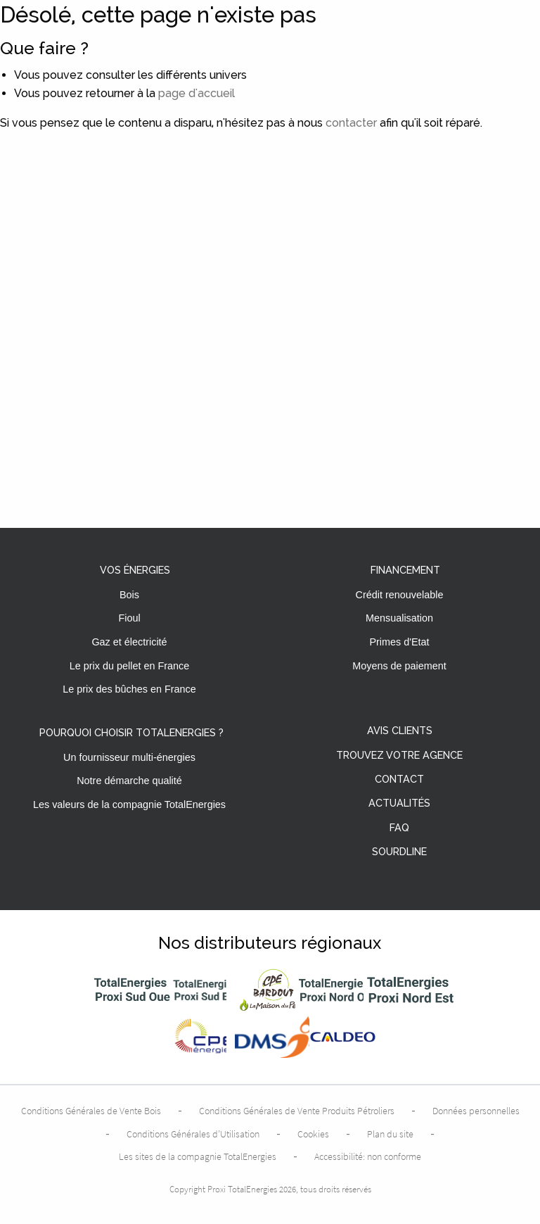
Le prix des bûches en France (129, 689)
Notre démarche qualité (129, 780)
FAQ (399, 828)
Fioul (129, 618)
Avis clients (399, 731)
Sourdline (399, 852)
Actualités (399, 803)
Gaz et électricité (129, 642)
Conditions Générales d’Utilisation (193, 1134)
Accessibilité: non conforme (367, 1156)
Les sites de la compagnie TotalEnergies (197, 1156)
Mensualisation (399, 618)
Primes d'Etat (399, 642)
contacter (351, 123)
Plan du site (390, 1134)
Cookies (313, 1134)
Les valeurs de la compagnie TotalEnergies (129, 804)
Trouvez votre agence (399, 755)
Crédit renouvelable (400, 594)
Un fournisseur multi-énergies (129, 757)
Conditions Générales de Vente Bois (91, 1110)
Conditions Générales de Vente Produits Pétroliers (296, 1110)
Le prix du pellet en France (129, 665)
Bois (129, 594)
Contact (399, 779)
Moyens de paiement (399, 665)
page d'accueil (196, 93)
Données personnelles (476, 1110)
